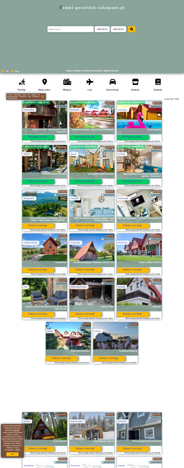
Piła (25, 287)
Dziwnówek (123, 198)
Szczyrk (121, 154)
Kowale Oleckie (30, 242)
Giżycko (121, 465)
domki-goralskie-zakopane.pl (92, 7)
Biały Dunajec (77, 421)
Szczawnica (28, 198)
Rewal (73, 154)
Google (16, 430)
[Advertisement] (92, 389)
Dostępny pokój (38, 137)
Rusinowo (122, 110)
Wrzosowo (75, 465)
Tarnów (26, 154)
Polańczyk (75, 242)
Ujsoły (49, 331)
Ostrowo (74, 198)
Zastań (97, 331)
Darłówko (122, 421)
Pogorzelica (28, 110)
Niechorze (122, 242)
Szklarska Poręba (78, 287)
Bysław (26, 421)
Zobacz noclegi (37, 225)
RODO (18, 450)
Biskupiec (75, 110)
